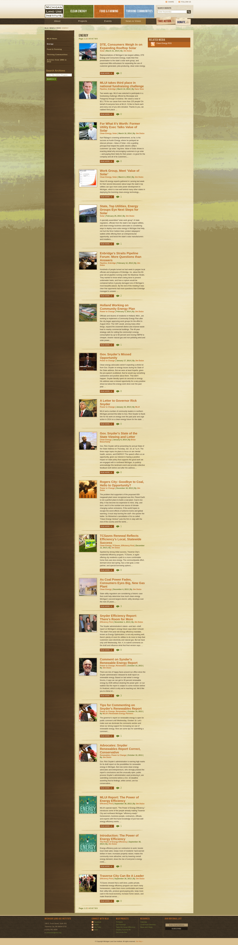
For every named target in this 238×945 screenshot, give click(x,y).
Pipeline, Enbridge (108, 89)
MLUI (46, 28)
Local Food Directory (148, 924)
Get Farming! (121, 924)
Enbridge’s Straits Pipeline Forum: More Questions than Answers (120, 257)
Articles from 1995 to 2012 (57, 61)
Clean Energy (106, 440)
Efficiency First (106, 622)
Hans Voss (139, 89)
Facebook (97, 922)
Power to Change (107, 312)
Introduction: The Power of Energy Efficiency (119, 837)
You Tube (97, 927)
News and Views (146, 927)
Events (108, 21)
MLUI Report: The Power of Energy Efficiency (119, 799)
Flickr (96, 930)
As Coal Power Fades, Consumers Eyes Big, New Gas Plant (122, 583)
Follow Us (186, 2)
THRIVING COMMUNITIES (139, 11)
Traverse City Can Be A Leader (122, 875)
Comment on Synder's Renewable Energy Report (119, 661)
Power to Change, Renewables (113, 666)
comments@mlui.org (53, 932)
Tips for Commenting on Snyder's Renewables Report (121, 706)
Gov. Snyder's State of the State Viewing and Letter (118, 435)
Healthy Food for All (123, 930)
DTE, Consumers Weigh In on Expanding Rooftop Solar (121, 46)
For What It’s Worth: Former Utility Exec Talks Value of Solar (120, 127)
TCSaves (119, 922)
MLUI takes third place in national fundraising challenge (122, 84)
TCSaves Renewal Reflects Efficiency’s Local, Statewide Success (120, 539)
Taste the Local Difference (125, 927)
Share (171, 2)
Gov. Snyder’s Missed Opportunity (115, 356)
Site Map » (139, 941)
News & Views (133, 21)
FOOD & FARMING (109, 11)
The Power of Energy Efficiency (113, 842)
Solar (102, 51)
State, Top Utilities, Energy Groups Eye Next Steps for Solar (119, 209)
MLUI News (52, 39)
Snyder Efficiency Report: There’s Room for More (118, 617)
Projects (82, 21)
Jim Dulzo (127, 51)
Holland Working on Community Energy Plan (117, 307)
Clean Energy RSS (164, 43)
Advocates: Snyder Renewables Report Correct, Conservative (120, 749)
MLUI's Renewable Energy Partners (118, 713)
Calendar (143, 922)
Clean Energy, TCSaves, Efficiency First (117, 546)
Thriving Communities (57, 54)
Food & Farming (54, 49)
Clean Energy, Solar (108, 133)
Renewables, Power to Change (113, 755)
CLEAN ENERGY (78, 11)
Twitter (96, 924)
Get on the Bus (121, 932)
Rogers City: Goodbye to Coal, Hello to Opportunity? (122, 483)
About (57, 21)
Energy (50, 44)
